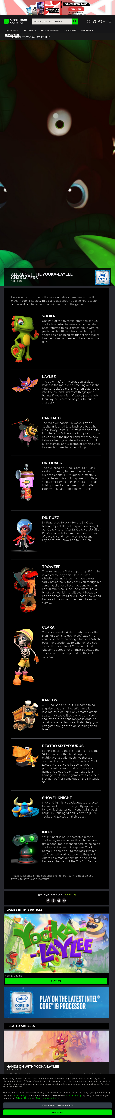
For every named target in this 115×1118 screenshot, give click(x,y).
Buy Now (56, 980)
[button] (13, 30)
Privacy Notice (23, 1098)
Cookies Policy (73, 1095)
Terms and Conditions (47, 1098)
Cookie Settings (20, 1095)
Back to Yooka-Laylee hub (30, 37)
